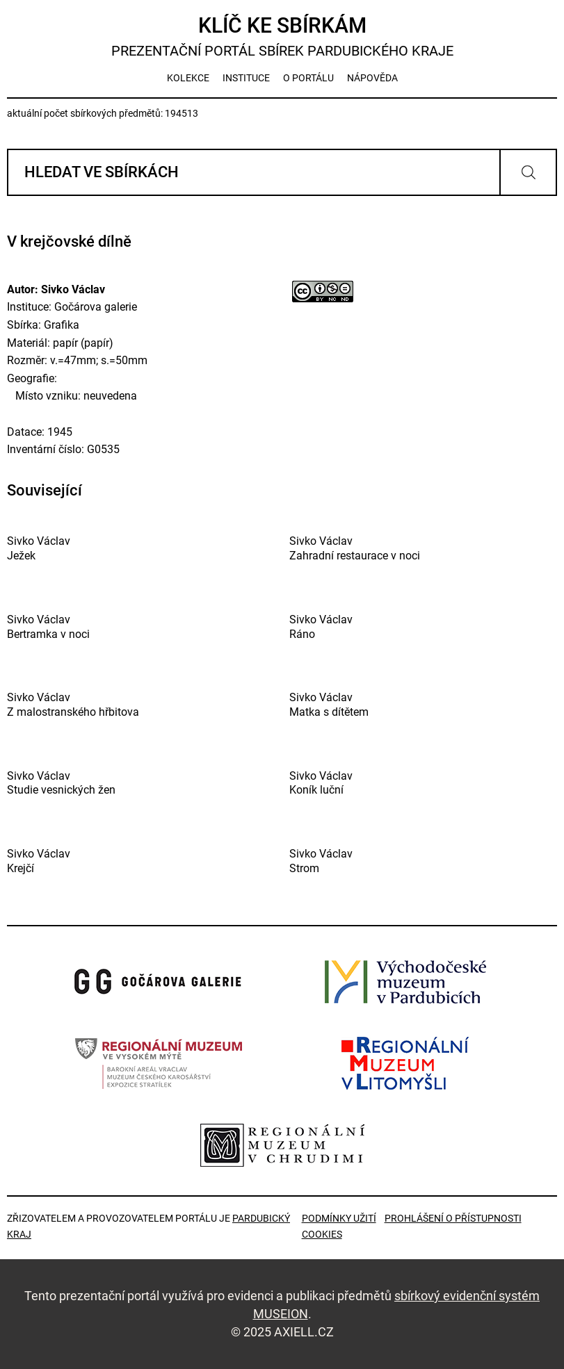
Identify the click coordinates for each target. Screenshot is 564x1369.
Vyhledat (528, 172)
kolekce (188, 77)
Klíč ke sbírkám (282, 36)
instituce (246, 77)
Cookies (322, 1234)
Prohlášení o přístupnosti (453, 1218)
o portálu (308, 77)
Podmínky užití (339, 1218)
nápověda (372, 77)
